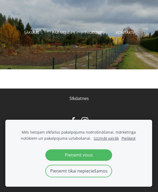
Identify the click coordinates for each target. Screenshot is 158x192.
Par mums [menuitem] (62, 32)
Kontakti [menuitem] (125, 32)
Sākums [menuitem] (31, 32)
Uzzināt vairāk (106, 138)
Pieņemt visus (79, 155)
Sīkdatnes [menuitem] (79, 98)
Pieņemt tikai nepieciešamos (79, 171)
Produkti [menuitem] (94, 32)
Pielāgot (128, 138)
